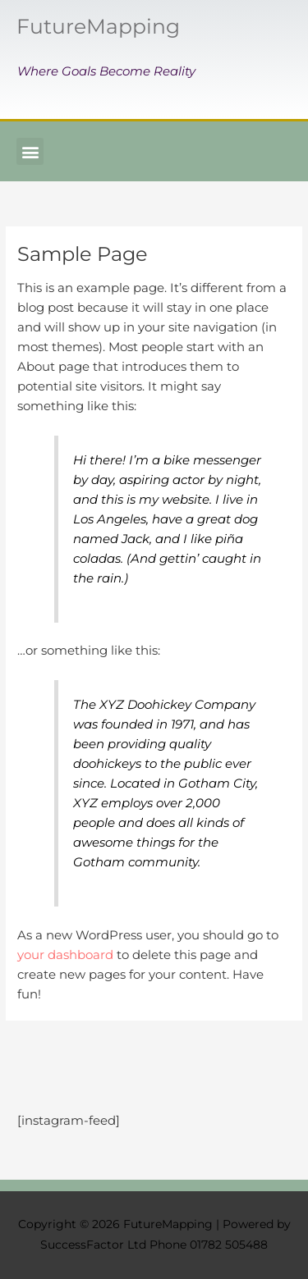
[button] (30, 151)
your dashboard (65, 954)
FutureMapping (98, 26)
